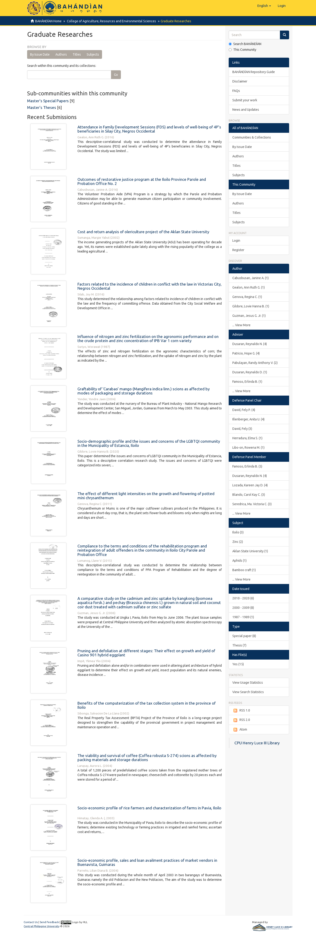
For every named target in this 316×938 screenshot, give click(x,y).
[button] (264, 5)
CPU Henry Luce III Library (257, 743)
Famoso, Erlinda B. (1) (247, 381)
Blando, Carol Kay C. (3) (248, 494)
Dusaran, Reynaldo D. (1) (249, 372)
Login (236, 240)
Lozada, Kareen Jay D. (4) (250, 485)
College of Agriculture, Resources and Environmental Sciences (110, 21)
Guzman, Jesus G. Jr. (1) (249, 315)
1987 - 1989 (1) (243, 617)
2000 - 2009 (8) (243, 607)
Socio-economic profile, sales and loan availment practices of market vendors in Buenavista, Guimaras (147, 862)
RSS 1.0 (241, 710)
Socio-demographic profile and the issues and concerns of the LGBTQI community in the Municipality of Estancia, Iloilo (148, 443)
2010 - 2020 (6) (243, 598)
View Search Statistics (248, 692)
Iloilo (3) (238, 532)
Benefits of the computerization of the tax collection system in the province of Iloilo (146, 705)
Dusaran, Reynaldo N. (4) (249, 344)
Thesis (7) (239, 645)
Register (238, 250)
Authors (61, 54)
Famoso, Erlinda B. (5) (247, 466)
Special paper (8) (244, 636)
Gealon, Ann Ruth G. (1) (248, 287)
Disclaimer (239, 81)
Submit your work (244, 100)
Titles (77, 54)
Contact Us (31, 922)
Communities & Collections (251, 137)
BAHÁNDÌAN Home (48, 21)
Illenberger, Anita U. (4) (248, 419)
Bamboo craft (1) (244, 570)
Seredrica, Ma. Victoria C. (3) (252, 504)
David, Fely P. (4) (243, 410)
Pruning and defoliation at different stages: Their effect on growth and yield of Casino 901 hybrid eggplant (146, 653)
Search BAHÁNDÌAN (245, 44)
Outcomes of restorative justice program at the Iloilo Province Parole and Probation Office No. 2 (141, 181)
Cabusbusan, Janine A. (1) (250, 278)
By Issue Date (40, 54)
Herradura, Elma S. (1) (247, 438)
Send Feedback (49, 922)
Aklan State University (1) (250, 551)
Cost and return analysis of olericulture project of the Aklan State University (143, 232)
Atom (239, 730)
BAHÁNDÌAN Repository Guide (253, 72)
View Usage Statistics (247, 682)
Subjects (93, 54)
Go (116, 75)
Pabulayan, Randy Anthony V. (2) (255, 363)
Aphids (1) (239, 560)
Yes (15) (238, 664)
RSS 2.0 (241, 720)
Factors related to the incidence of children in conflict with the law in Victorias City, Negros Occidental (149, 286)
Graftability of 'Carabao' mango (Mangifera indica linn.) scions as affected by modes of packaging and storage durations (143, 391)
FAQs (236, 91)
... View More (241, 325)
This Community (242, 49)
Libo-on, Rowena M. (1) (248, 447)
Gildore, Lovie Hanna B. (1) (250, 306)
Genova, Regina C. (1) (247, 297)
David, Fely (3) (242, 429)
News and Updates (245, 109)
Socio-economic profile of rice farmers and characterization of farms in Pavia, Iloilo (149, 808)
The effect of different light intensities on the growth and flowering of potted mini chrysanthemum (145, 495)
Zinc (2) (237, 542)
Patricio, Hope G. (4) (246, 353)
